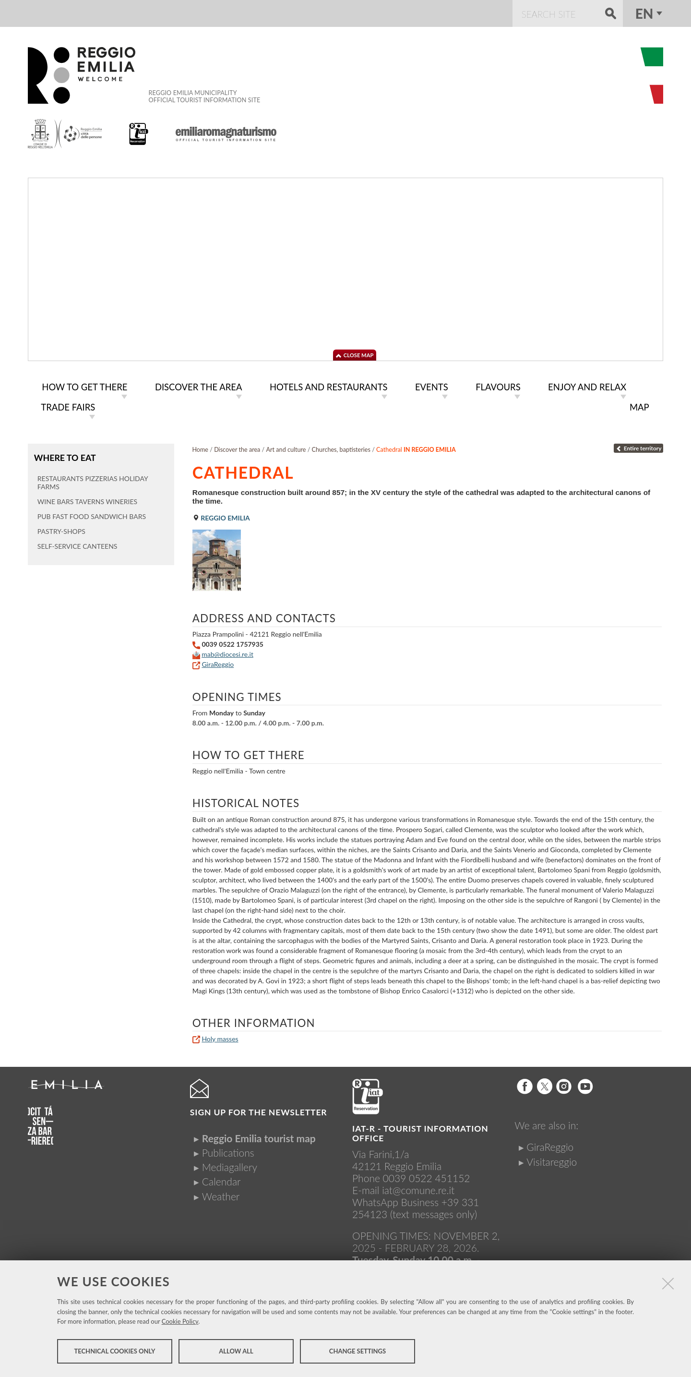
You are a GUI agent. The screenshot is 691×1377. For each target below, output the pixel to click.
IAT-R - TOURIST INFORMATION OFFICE (420, 1131)
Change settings (357, 1352)
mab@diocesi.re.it (227, 652)
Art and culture (286, 447)
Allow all (236, 1352)
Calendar (221, 1179)
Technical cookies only (114, 1352)
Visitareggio (551, 1160)
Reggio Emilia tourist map (259, 1136)
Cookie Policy (180, 1322)
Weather (220, 1194)
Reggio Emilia (221, 516)
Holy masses (220, 1037)
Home (200, 447)
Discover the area (237, 447)
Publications (228, 1151)
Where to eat (64, 455)
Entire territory (638, 446)
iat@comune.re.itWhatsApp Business (403, 1194)
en (644, 13)
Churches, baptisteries (341, 447)
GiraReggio (218, 662)
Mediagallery (229, 1165)
